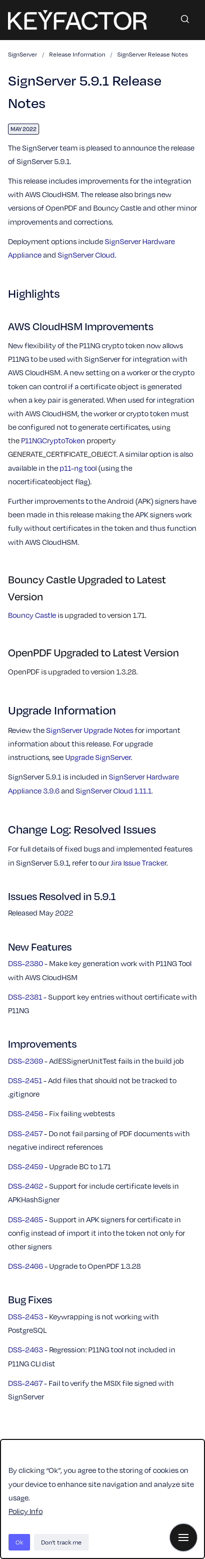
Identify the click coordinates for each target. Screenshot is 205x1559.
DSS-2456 (25, 1113)
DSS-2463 (25, 1349)
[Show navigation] (183, 1537)
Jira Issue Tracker (138, 863)
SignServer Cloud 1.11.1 (113, 791)
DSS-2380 (25, 963)
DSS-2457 (25, 1133)
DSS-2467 (25, 1383)
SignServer (22, 54)
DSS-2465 (25, 1219)
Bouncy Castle (32, 615)
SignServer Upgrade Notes (89, 730)
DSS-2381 (25, 997)
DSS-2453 (25, 1316)
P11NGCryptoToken (53, 440)
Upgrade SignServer (98, 757)
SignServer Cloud (86, 255)
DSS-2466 (25, 1266)
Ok (19, 1542)
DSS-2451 (25, 1080)
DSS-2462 (25, 1186)
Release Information (77, 54)
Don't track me (61, 1542)
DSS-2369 (25, 1061)
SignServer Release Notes (152, 54)
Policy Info (26, 1511)
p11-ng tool (78, 468)
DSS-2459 (25, 1166)
